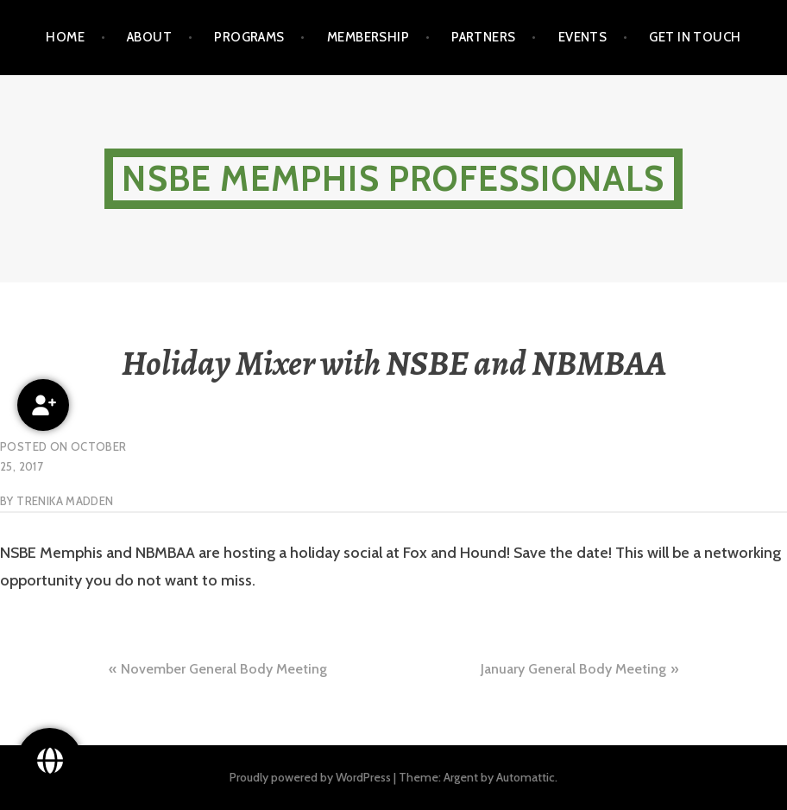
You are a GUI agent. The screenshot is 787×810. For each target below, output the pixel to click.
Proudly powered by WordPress (310, 777)
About (149, 37)
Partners (483, 37)
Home (65, 37)
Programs (249, 37)
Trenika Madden (64, 501)
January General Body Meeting (573, 669)
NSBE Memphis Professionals (393, 178)
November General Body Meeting (224, 669)
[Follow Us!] (49, 760)
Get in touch (694, 37)
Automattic (525, 777)
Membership (368, 37)
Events (583, 37)
